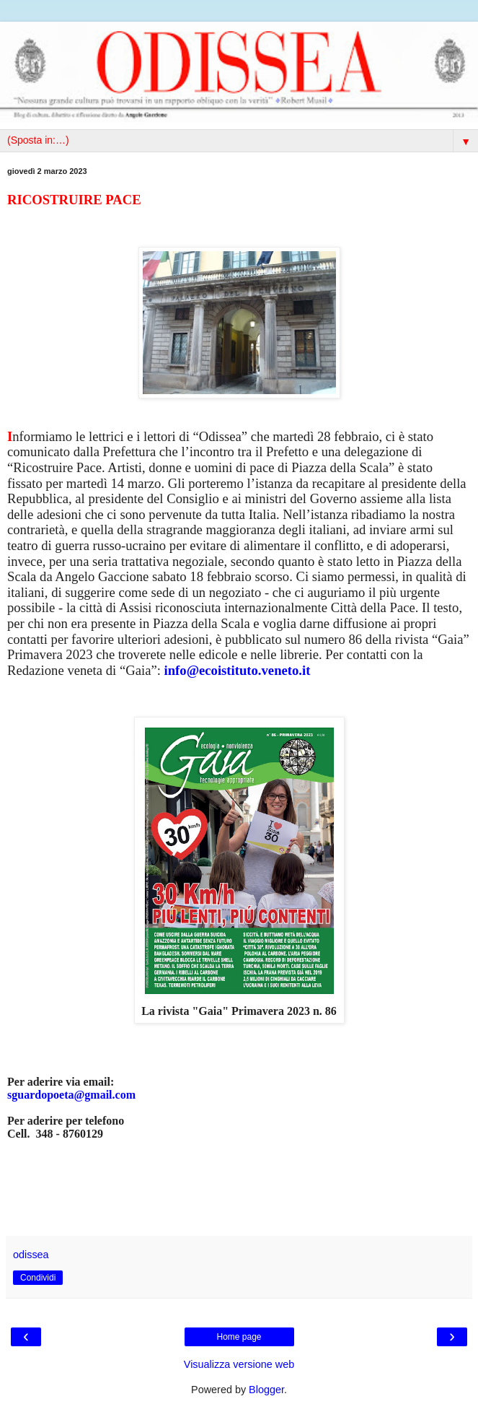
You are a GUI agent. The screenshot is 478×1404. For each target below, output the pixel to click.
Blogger (266, 1389)
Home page (238, 1337)
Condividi (38, 1278)
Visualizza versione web (239, 1364)
